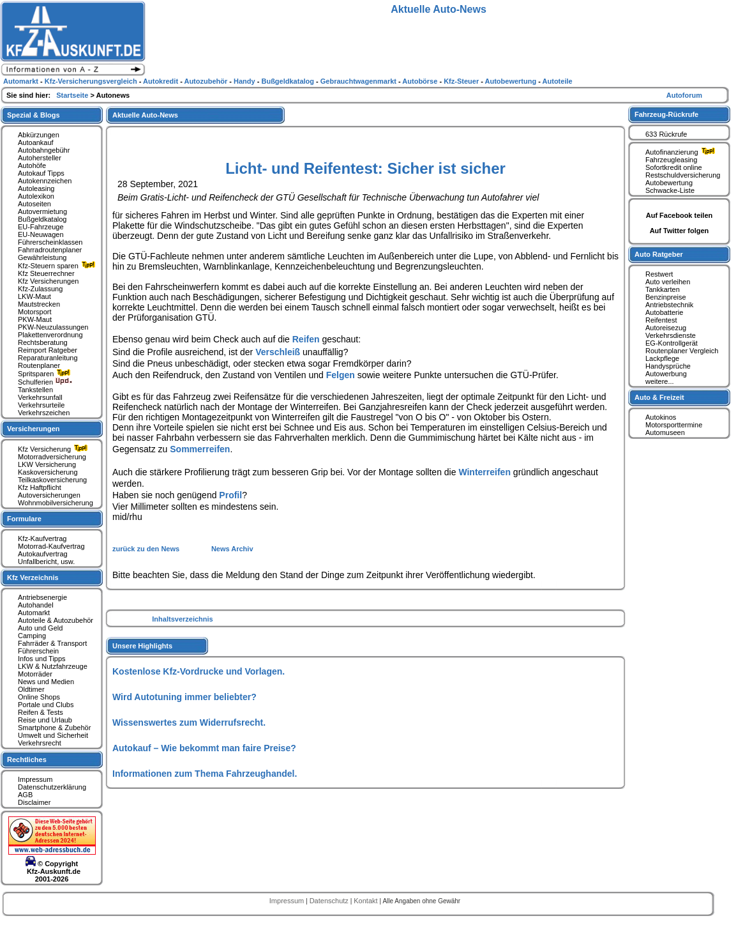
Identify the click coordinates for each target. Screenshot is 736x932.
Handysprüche (668, 366)
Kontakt (366, 901)
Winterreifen (484, 472)
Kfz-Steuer (462, 81)
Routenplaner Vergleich (681, 351)
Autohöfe (32, 165)
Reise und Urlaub (45, 720)
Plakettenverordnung (50, 335)
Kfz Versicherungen (48, 281)
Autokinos (660, 417)
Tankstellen (35, 389)
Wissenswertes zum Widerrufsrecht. (189, 722)
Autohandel (36, 605)
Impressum (35, 779)
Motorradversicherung (52, 457)
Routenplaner (39, 365)
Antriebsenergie (42, 597)
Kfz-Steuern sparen (58, 266)
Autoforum (684, 95)
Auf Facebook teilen (679, 215)
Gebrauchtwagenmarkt (359, 81)
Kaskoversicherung (48, 472)
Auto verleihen (667, 282)
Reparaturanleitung (48, 358)
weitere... (659, 381)
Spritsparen (45, 374)
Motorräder (35, 674)
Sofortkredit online (673, 167)
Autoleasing (36, 188)
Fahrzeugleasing (671, 160)
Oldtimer (31, 689)
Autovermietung (42, 211)
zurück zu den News (146, 549)
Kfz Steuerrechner (46, 273)
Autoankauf (36, 142)
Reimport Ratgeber (47, 350)
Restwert (659, 274)
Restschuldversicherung (682, 175)
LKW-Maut (34, 296)
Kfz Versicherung (54, 449)
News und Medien (46, 681)
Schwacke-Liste (670, 190)
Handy (245, 81)
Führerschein (38, 651)
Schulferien (45, 382)
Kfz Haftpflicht (39, 487)
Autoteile (558, 81)
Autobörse (420, 81)
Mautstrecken (39, 304)
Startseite (73, 95)
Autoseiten (34, 204)
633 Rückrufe (666, 134)
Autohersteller (39, 158)
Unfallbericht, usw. (46, 561)
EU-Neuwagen (41, 234)
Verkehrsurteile (41, 405)
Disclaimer (34, 802)
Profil (230, 495)
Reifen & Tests (40, 712)
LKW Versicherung (47, 464)
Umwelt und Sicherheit (53, 735)
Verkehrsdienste (670, 335)
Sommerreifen (200, 449)
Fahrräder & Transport (52, 643)
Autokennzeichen (44, 181)
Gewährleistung (42, 257)
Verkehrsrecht (39, 743)
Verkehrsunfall (40, 397)
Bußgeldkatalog (42, 219)
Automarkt (34, 612)
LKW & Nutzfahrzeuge (52, 666)
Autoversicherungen (49, 495)
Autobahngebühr (44, 150)
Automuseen (665, 432)
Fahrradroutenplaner (50, 250)
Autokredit (161, 81)
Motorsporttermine (673, 425)
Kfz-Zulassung (40, 289)
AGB (25, 794)
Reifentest (661, 320)
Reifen (306, 339)
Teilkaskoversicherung (52, 480)
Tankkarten (662, 289)
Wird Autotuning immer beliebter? (184, 697)
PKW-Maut (35, 319)
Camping (32, 635)
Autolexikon (36, 196)
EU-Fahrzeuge (41, 227)
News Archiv (232, 549)
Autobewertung (669, 183)
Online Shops (39, 697)
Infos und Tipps (42, 658)
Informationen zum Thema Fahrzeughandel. (204, 773)
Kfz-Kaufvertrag (42, 538)
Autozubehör (206, 81)
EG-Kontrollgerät (671, 343)
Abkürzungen (38, 135)
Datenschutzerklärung (52, 787)
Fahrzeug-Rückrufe (666, 114)
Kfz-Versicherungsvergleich (92, 81)
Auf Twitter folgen (679, 230)
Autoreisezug (665, 328)
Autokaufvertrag (43, 554)
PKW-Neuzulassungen (53, 327)
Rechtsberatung (43, 342)
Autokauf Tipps (41, 173)
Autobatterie (664, 312)
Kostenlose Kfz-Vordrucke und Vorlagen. (198, 671)
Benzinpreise (665, 297)
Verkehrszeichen (44, 412)
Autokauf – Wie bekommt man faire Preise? (204, 748)
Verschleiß (277, 352)
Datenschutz (330, 901)
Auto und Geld (40, 628)
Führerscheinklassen (50, 242)
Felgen (340, 375)
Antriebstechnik (669, 305)
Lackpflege (662, 358)
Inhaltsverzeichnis (182, 619)
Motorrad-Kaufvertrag (51, 546)
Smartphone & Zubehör (54, 727)
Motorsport (35, 312)
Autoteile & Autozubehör (55, 620)
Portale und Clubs (45, 704)
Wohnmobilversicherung (55, 503)
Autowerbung (666, 374)
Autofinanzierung (681, 152)
